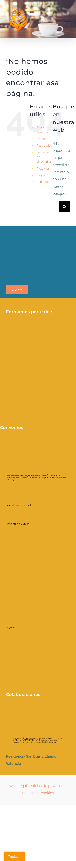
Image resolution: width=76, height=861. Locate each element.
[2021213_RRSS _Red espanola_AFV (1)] (38, 330)
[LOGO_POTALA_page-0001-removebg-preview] (38, 236)
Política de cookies (38, 793)
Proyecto (42, 175)
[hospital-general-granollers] (21, 490)
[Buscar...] (56, 206)
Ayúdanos (43, 168)
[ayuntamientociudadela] (32, 713)
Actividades (44, 145)
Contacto (43, 181)
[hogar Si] (21, 607)
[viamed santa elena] (22, 636)
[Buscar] (64, 206)
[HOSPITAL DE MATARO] (21, 516)
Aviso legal (18, 786)
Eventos (42, 138)
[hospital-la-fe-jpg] (23, 571)
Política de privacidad (48, 786)
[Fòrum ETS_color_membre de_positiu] (38, 358)
